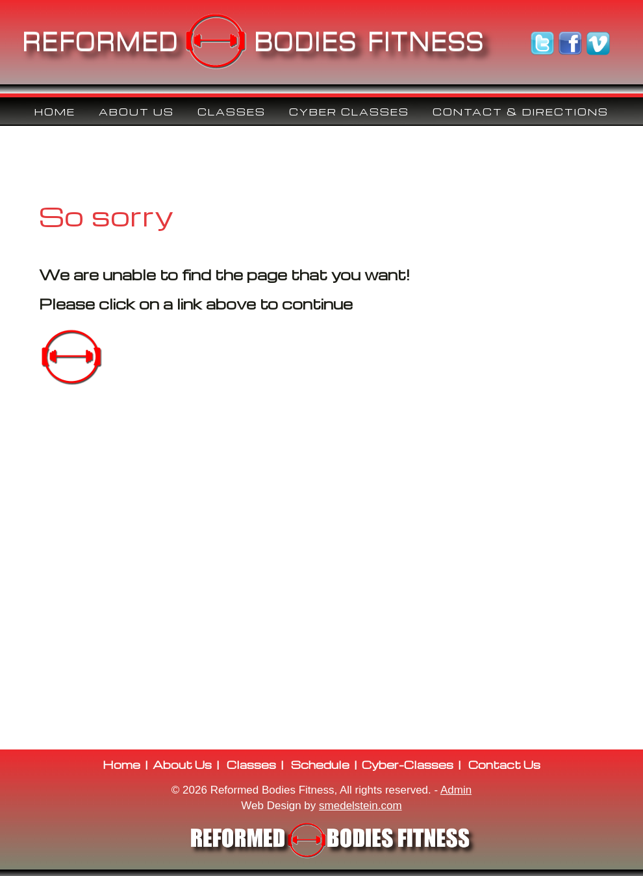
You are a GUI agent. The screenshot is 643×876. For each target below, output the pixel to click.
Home (54, 111)
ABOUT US (136, 111)
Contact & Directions (521, 111)
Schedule (320, 765)
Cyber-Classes (407, 765)
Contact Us (504, 765)
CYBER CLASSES (349, 111)
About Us (182, 765)
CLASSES (231, 111)
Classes (251, 765)
